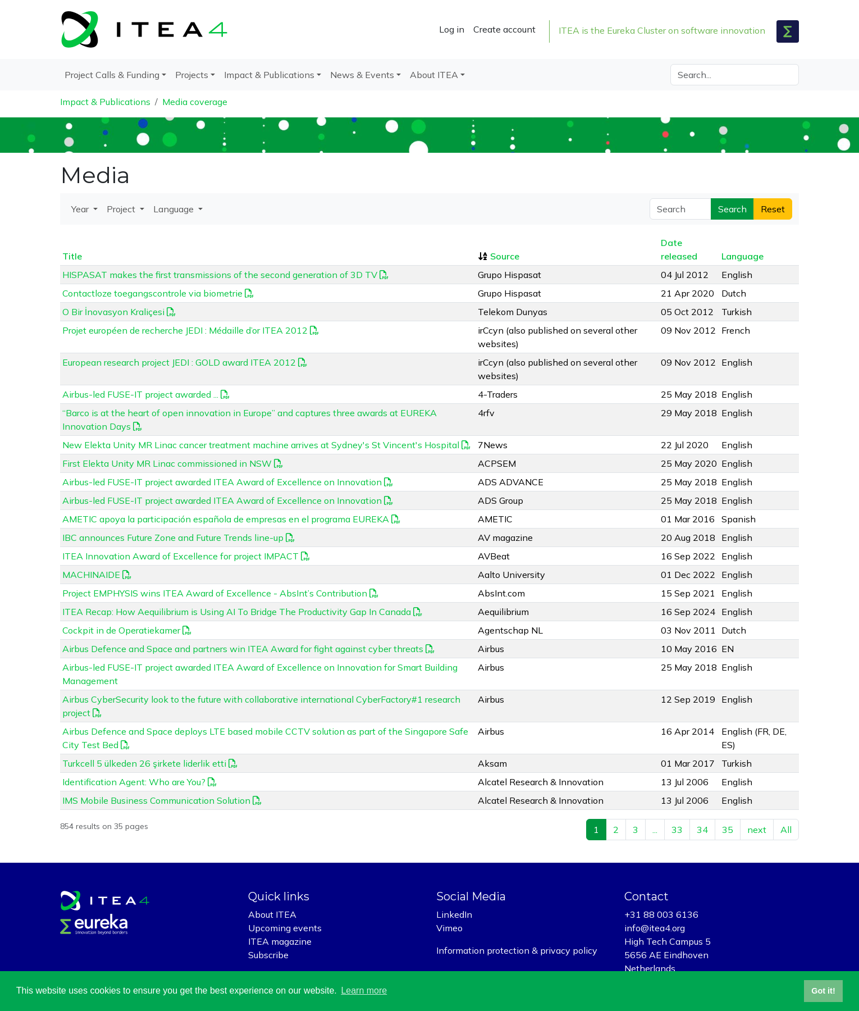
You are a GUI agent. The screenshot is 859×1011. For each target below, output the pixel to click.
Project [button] (122, 209)
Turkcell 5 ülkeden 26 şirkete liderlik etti (144, 763)
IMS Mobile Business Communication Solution (156, 800)
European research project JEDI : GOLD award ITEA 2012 (179, 362)
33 (677, 829)
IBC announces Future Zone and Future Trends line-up (173, 537)
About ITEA (272, 914)
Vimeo (449, 927)
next (756, 829)
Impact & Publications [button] (269, 74)
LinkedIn (454, 914)
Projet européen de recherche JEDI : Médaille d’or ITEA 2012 (185, 330)
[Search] (734, 74)
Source (504, 256)
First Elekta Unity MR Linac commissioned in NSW (167, 463)
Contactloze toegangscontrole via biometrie (152, 293)
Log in (451, 29)
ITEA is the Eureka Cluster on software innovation (662, 30)
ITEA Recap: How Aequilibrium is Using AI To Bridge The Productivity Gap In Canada (236, 611)
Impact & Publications (105, 101)
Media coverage (194, 101)
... (654, 829)
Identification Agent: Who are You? (133, 781)
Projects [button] (191, 74)
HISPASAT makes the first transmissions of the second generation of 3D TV (219, 274)
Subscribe (268, 954)
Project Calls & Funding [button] (112, 74)
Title (72, 256)
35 (727, 829)
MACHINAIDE (91, 574)
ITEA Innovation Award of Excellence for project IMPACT (180, 556)
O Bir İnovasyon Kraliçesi (113, 311)
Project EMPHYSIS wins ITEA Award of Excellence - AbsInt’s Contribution (214, 593)
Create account (504, 29)
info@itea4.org (654, 927)
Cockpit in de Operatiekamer (121, 630)
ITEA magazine (280, 941)
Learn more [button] (364, 990)
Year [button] (81, 209)
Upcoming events (285, 927)
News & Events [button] (362, 74)
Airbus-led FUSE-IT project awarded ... (140, 394)
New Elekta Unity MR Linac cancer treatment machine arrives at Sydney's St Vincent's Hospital (260, 444)
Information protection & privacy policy (516, 950)
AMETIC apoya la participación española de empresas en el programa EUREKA (225, 519)
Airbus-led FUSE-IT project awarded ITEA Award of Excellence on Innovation (222, 482)
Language (742, 256)
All (786, 829)
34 (702, 829)
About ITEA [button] (434, 74)
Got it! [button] (823, 990)
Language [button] (174, 209)
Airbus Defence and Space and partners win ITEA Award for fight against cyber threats (242, 648)
